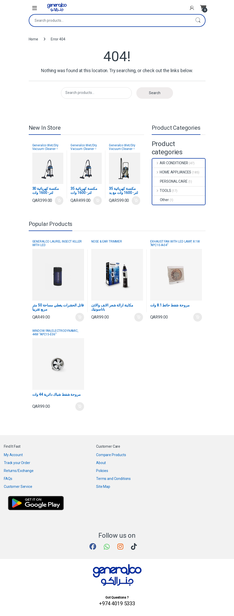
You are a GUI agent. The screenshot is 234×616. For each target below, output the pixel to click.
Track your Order (17, 463)
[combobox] (110, 20)
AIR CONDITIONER (170, 163)
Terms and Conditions (113, 479)
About (101, 463)
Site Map (103, 487)
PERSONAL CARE (170, 181)
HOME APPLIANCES (171, 172)
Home (33, 39)
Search (198, 20)
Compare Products (111, 455)
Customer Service (18, 487)
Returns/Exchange (19, 471)
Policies (102, 471)
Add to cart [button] (59, 200)
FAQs (8, 479)
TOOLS (161, 191)
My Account (13, 455)
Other (160, 200)
